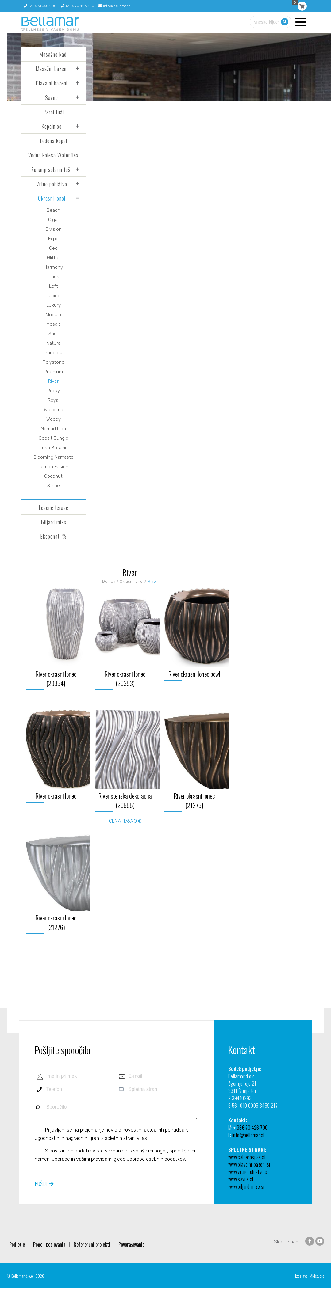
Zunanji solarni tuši (51, 169)
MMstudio (317, 1276)
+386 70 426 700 (77, 6)
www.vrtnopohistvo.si (248, 1171)
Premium (53, 371)
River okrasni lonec (56, 795)
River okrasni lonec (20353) (125, 678)
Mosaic (53, 324)
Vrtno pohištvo (51, 184)
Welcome (53, 409)
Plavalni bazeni (51, 83)
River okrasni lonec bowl (194, 673)
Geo (53, 248)
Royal (53, 400)
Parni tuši (53, 112)
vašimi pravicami (94, 1159)
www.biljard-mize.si (246, 1186)
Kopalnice (51, 126)
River (53, 381)
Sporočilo (117, 1110)
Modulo (53, 314)
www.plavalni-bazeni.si (249, 1164)
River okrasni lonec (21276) (56, 922)
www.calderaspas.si (246, 1157)
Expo (53, 238)
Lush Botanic (53, 447)
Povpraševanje (131, 1244)
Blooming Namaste (53, 457)
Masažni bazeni (52, 69)
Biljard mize (53, 522)
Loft (53, 286)
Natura (53, 343)
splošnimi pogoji (150, 1150)
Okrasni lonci (51, 198)
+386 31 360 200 (40, 6)
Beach (53, 210)
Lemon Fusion (53, 466)
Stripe (53, 485)
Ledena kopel (53, 141)
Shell (53, 333)
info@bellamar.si (114, 6)
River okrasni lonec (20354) (56, 678)
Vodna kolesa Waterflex (53, 155)
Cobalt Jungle (53, 438)
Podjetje (17, 1244)
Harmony (53, 267)
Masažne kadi (53, 54)
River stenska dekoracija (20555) (125, 800)
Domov (108, 581)
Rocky (53, 390)
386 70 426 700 (252, 1127)
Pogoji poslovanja (49, 1244)
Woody (53, 419)
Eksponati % (53, 536)
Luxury (53, 305)
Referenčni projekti (92, 1244)
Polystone (53, 362)
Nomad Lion (53, 428)
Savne (51, 97)
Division (53, 229)
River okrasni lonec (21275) (194, 800)
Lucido (53, 295)
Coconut (53, 476)
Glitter (53, 257)
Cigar (53, 219)
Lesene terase (53, 507)
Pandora (53, 352)
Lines (53, 276)
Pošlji (41, 1183)
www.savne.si (240, 1179)
